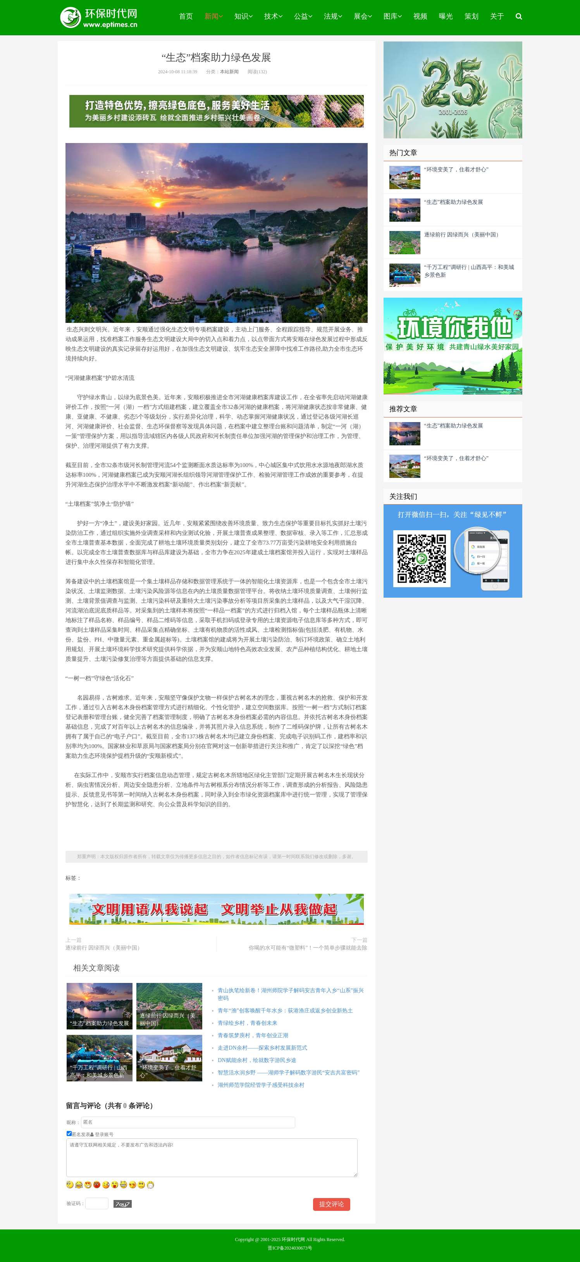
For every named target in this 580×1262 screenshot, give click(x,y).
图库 (393, 16)
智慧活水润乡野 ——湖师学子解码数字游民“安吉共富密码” (289, 1073)
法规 (333, 16)
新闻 (214, 16)
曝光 (446, 16)
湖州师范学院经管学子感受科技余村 (261, 1085)
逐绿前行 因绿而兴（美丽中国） (104, 948)
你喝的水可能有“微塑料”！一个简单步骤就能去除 (308, 948)
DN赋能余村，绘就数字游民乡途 (257, 1060)
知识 (243, 16)
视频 (420, 16)
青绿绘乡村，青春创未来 (247, 1023)
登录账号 (102, 1134)
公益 (303, 16)
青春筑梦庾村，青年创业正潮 (253, 1035)
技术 (273, 16)
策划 (471, 16)
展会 (363, 16)
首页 (186, 16)
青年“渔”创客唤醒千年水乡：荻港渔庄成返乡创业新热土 (285, 1011)
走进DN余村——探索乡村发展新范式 (262, 1048)
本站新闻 (229, 71)
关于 (497, 16)
